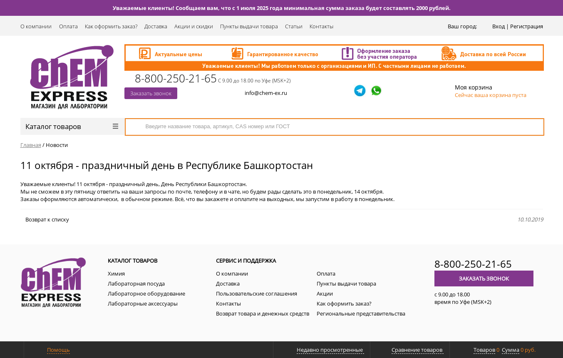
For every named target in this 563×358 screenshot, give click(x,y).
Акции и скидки (193, 26)
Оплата (68, 26)
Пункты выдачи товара (249, 26)
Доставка (155, 26)
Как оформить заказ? (111, 26)
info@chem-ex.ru (266, 93)
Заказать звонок (150, 93)
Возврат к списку (44, 219)
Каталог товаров (71, 126)
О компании (36, 26)
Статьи (294, 26)
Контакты (321, 26)
